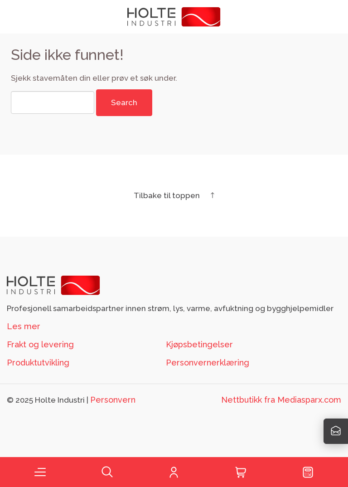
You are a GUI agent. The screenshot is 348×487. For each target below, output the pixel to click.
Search (124, 102)
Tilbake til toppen (174, 195)
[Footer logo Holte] (53, 284)
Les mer (23, 326)
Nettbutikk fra (281, 399)
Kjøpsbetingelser (199, 344)
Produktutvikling (38, 362)
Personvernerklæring (207, 362)
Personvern (112, 399)
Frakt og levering (40, 344)
